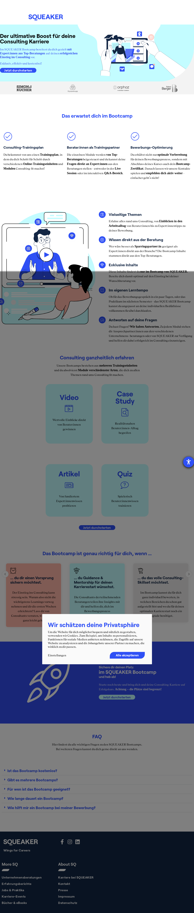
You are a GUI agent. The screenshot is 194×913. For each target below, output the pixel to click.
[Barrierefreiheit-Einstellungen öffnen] (188, 462)
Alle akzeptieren (127, 655)
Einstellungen (57, 655)
